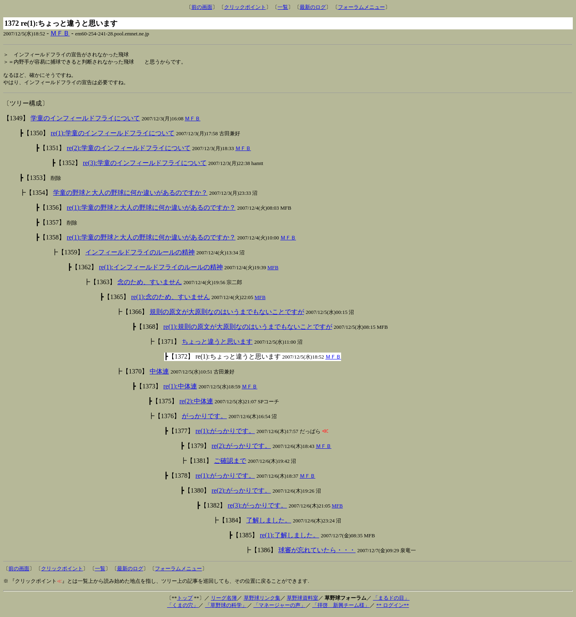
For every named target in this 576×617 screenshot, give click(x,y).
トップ (185, 601)
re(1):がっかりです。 (225, 433)
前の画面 (201, 7)
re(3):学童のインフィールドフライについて (145, 165)
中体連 (159, 374)
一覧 (283, 7)
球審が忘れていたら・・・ (317, 552)
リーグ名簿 (224, 601)
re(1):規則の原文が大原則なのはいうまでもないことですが (247, 329)
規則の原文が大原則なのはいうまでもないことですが (227, 314)
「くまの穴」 (182, 608)
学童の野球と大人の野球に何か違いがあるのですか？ (130, 195)
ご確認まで (230, 463)
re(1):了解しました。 (289, 537)
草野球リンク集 (262, 601)
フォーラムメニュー (361, 7)
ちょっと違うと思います (217, 344)
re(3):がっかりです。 (257, 508)
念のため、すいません (149, 284)
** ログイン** (392, 608)
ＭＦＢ (60, 33)
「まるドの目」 (391, 601)
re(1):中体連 (180, 389)
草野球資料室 (302, 601)
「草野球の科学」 (226, 608)
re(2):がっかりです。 (241, 448)
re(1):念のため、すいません (170, 299)
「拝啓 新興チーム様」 (341, 608)
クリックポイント (245, 7)
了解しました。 (268, 523)
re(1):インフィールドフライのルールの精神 (161, 269)
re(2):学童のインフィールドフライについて (129, 150)
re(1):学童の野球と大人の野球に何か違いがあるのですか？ (151, 210)
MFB (272, 270)
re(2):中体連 (196, 403)
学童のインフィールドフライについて (85, 121)
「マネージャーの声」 (279, 608)
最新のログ (313, 7)
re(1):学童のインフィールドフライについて (113, 135)
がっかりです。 (204, 418)
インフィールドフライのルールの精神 (140, 255)
